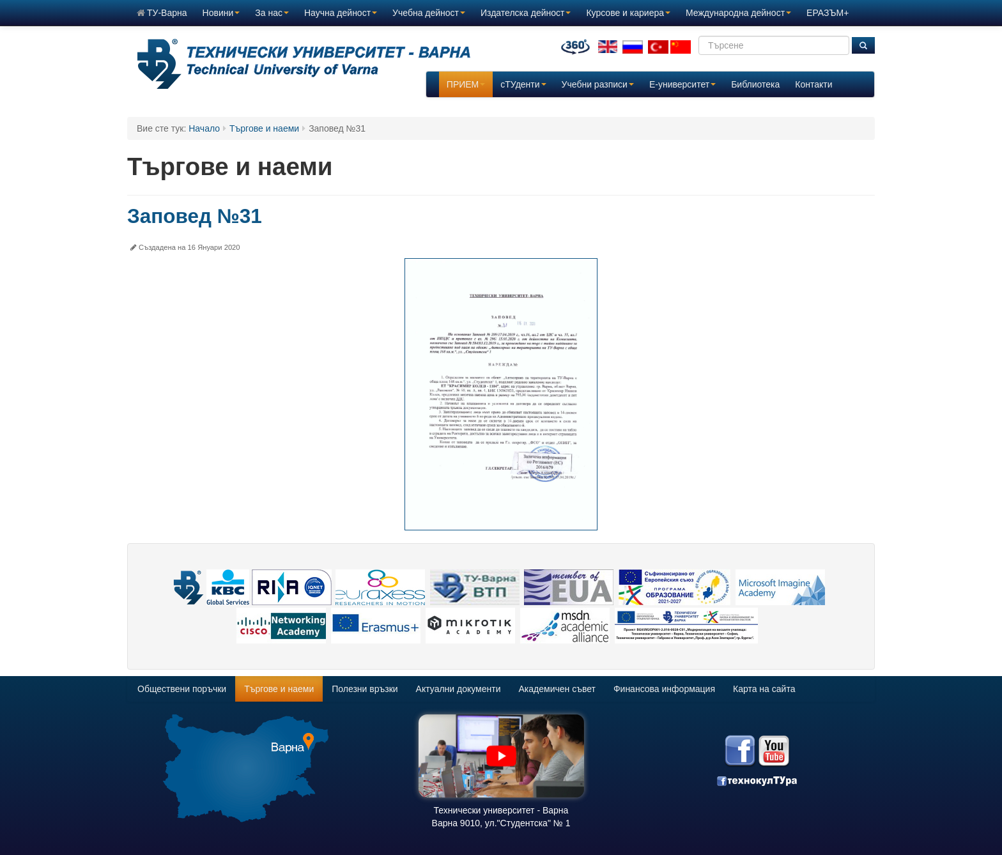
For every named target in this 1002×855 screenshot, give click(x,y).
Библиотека (755, 84)
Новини (221, 13)
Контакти (813, 84)
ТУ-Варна (162, 13)
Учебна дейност (428, 13)
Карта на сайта (764, 689)
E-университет (682, 84)
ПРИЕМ (466, 84)
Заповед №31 (194, 215)
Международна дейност (738, 13)
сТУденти (523, 84)
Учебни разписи (598, 84)
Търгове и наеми (264, 128)
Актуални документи (458, 689)
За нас (272, 13)
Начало (204, 128)
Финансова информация (664, 689)
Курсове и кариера (628, 13)
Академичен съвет (557, 689)
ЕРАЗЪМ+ (827, 13)
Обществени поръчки (181, 689)
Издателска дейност (526, 13)
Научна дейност (340, 13)
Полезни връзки (364, 689)
